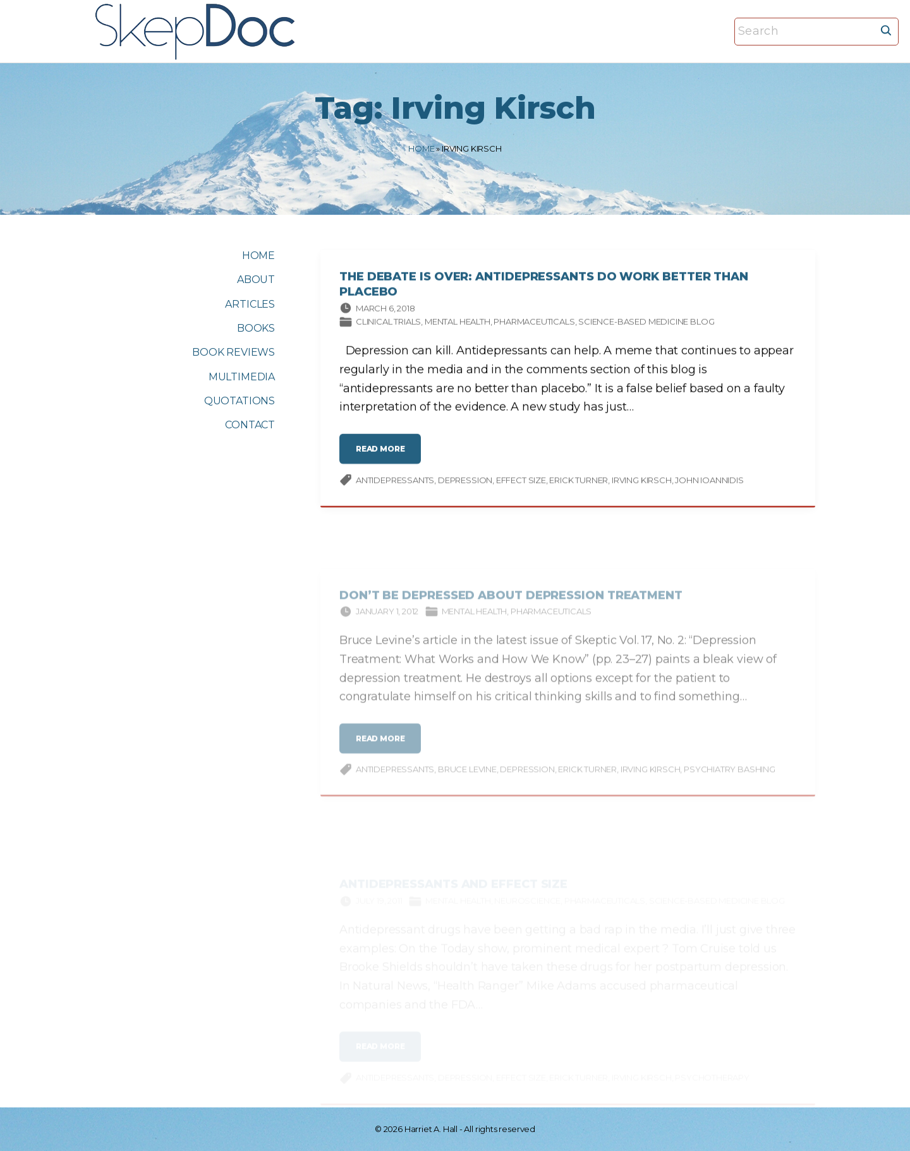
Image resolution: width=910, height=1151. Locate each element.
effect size (521, 481)
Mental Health (457, 323)
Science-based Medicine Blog (646, 323)
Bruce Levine (467, 776)
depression (465, 481)
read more (384, 455)
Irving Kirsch (642, 481)
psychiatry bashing (729, 776)
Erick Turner (578, 481)
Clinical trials (388, 323)
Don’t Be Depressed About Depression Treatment (510, 602)
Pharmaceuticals (534, 323)
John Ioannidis (709, 481)
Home (421, 148)
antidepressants (395, 481)
